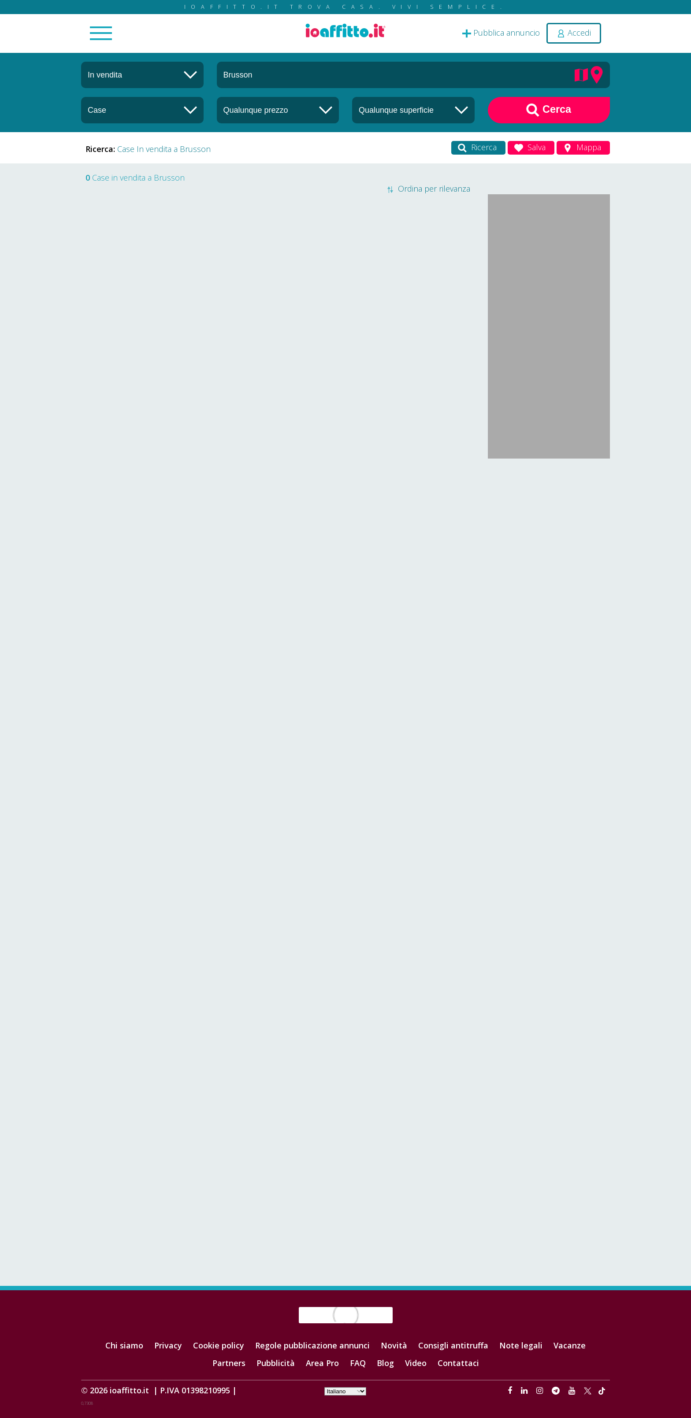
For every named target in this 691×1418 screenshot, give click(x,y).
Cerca (548, 110)
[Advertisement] (549, 599)
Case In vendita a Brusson (164, 149)
